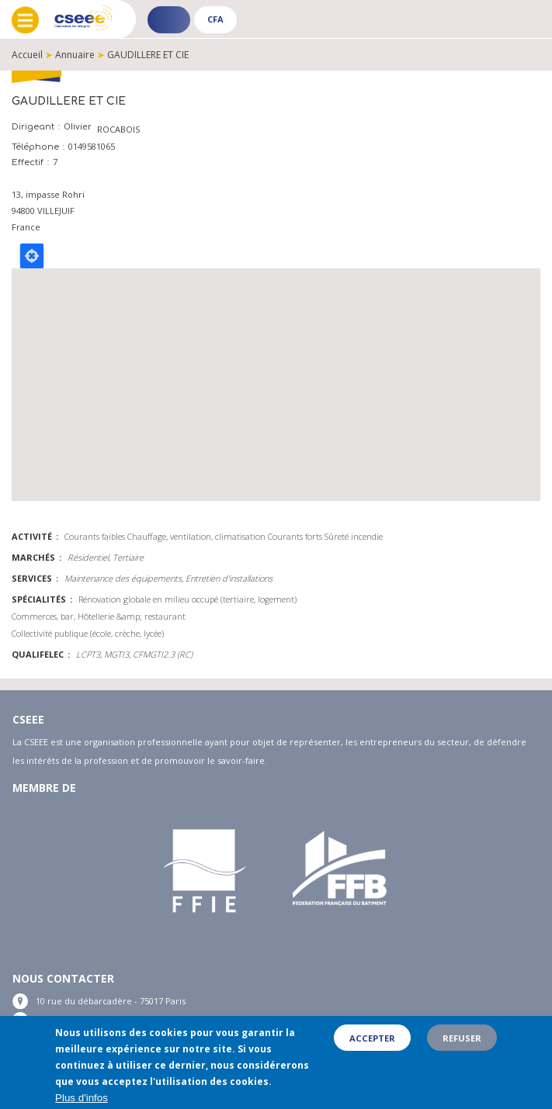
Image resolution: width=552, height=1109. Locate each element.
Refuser (462, 1038)
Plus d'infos (81, 1098)
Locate (31, 256)
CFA (215, 19)
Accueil (27, 54)
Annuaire (75, 54)
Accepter (372, 1038)
